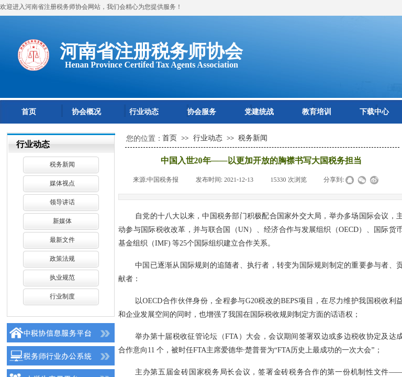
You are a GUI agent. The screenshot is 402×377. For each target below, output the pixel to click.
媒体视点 (62, 183)
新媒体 (62, 221)
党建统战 (259, 112)
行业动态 (144, 112)
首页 (28, 112)
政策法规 (62, 258)
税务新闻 (62, 164)
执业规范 (62, 277)
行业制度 (62, 296)
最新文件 (62, 239)
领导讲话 (62, 202)
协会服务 (201, 112)
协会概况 (86, 112)
